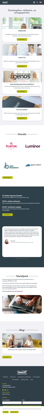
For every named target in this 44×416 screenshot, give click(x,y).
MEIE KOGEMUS (15, 379)
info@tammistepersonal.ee (8, 387)
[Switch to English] (40, 2)
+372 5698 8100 (6, 385)
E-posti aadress (6, 400)
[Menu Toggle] (34, 2)
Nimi (23, 400)
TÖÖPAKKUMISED (24, 379)
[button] (15, 258)
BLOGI (31, 379)
